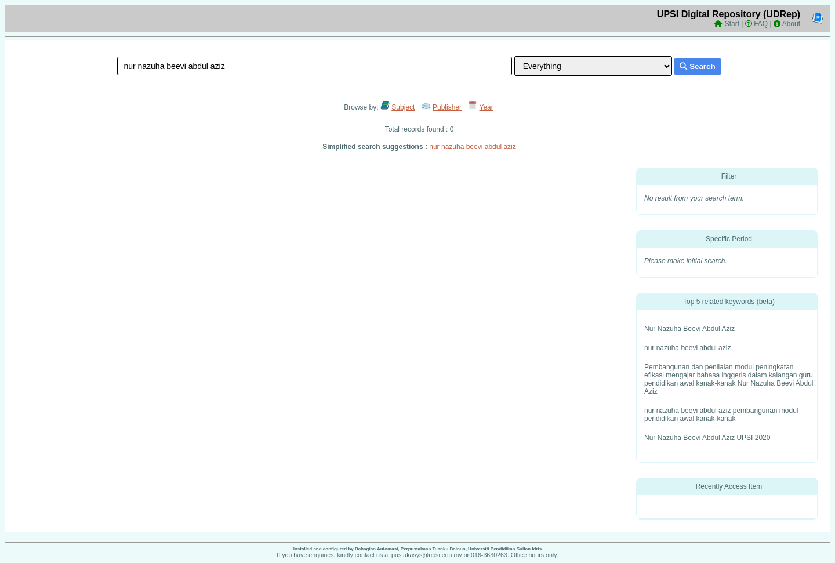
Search (697, 66)
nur (434, 147)
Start (732, 24)
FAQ (761, 24)
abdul (493, 147)
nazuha (452, 147)
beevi (474, 147)
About (791, 24)
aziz (509, 147)
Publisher (447, 107)
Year (486, 107)
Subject (403, 107)
